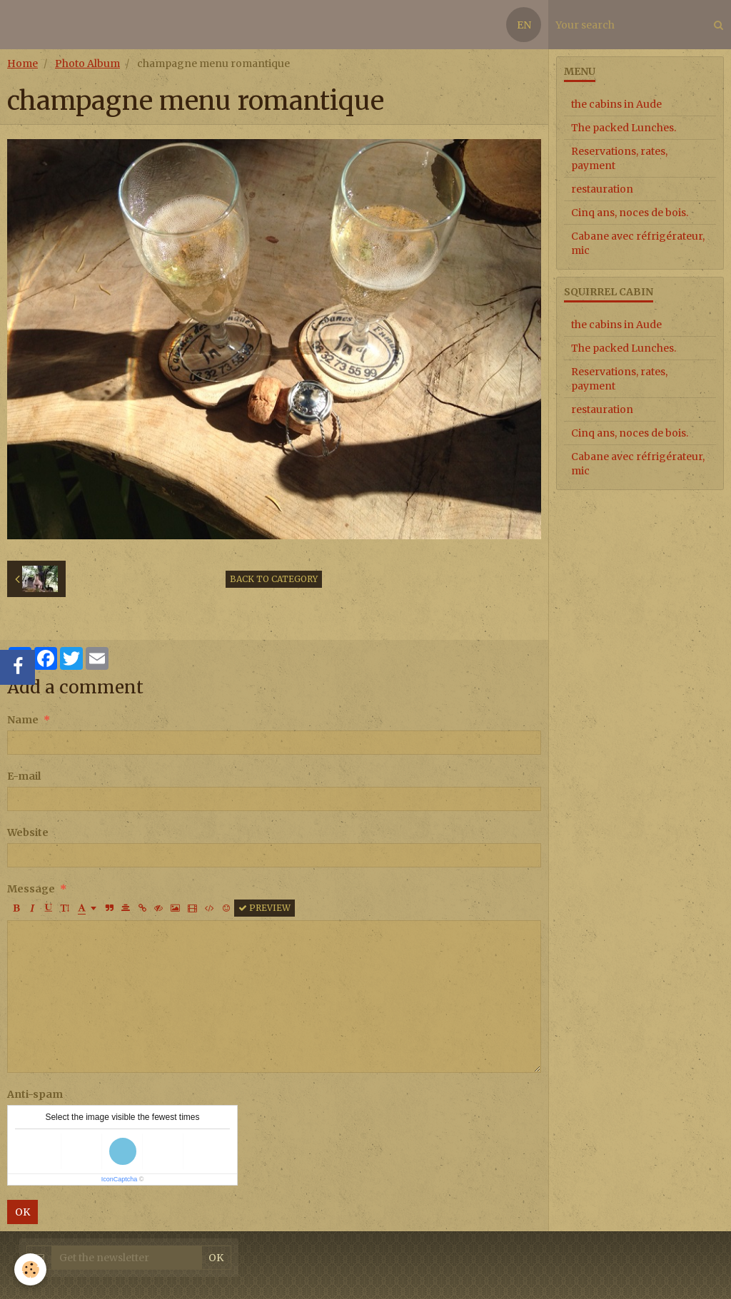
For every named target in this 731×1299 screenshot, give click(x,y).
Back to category (274, 579)
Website (28, 832)
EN (524, 25)
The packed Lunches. (623, 127)
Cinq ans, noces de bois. (629, 212)
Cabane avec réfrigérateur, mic (638, 243)
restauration (602, 189)
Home (22, 63)
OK (22, 1212)
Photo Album (87, 63)
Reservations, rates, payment (619, 158)
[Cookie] (30, 1269)
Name (23, 719)
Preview (264, 907)
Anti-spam (35, 1094)
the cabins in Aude (616, 104)
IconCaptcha (119, 1179)
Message (31, 888)
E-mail (24, 776)
